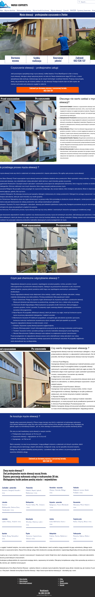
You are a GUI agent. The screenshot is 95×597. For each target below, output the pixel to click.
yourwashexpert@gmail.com (44, 595)
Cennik (12, 422)
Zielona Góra (15, 507)
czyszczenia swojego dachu (29, 560)
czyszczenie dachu (12, 550)
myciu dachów (13, 555)
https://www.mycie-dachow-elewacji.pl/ (48, 570)
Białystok (76, 490)
